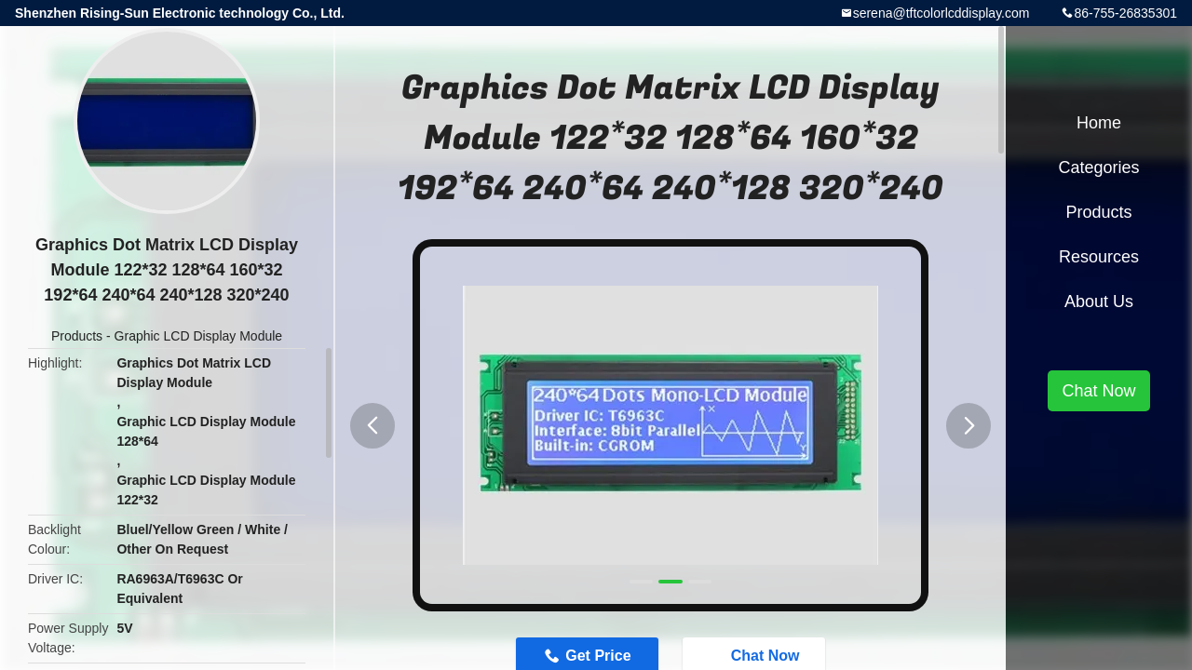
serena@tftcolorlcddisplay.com (941, 13)
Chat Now (1098, 391)
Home (1099, 123)
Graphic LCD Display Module (199, 335)
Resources (1099, 257)
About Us (1098, 301)
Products (76, 335)
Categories (1098, 167)
